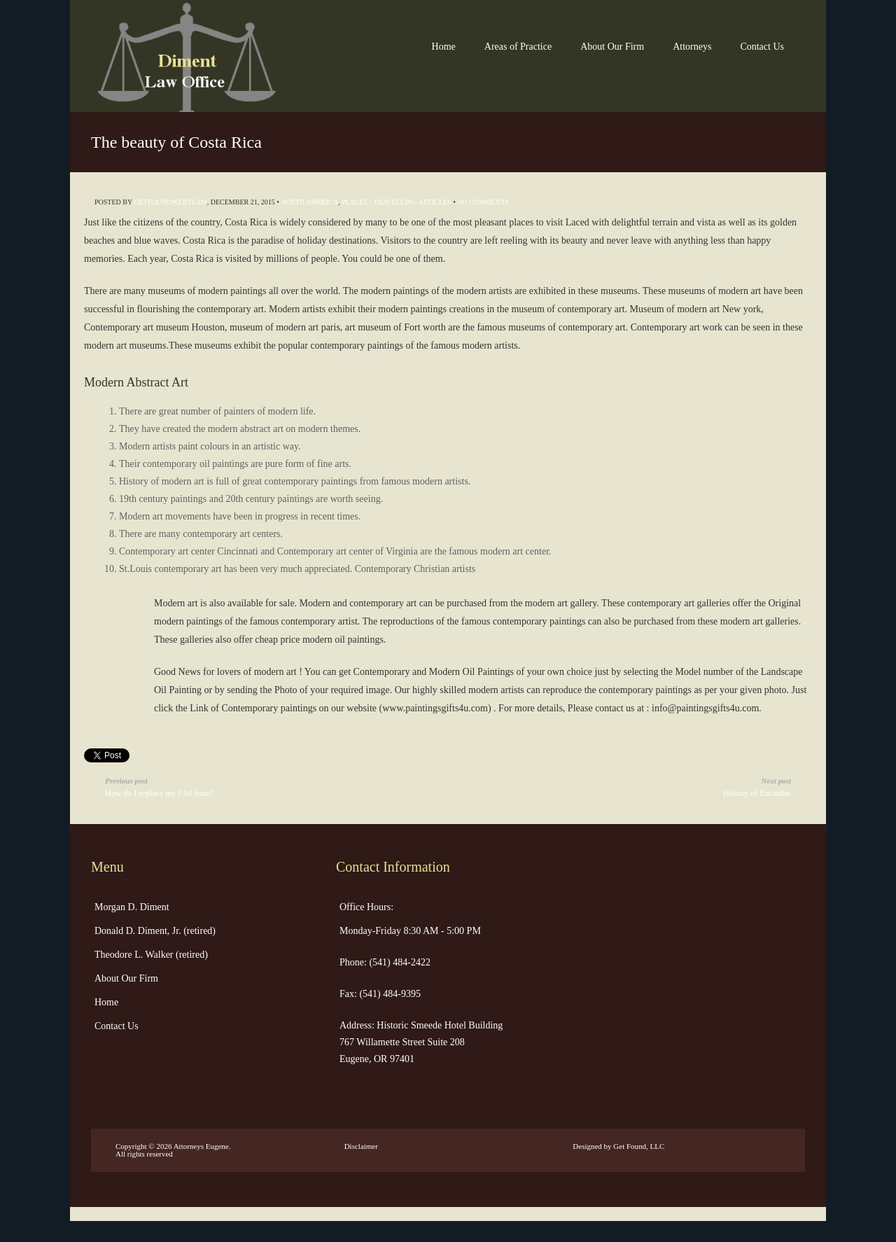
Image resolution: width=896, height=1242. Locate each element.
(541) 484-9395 (389, 994)
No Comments (483, 202)
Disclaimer (361, 1146)
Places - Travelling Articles (396, 202)
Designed (587, 1146)
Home (444, 46)
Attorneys (692, 46)
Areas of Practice (518, 46)
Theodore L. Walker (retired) (151, 954)
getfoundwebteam (170, 202)
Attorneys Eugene (201, 1146)
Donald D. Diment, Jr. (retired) (155, 931)
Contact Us (762, 46)
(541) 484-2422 (398, 962)
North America (309, 202)
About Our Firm (612, 46)
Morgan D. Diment (131, 907)
